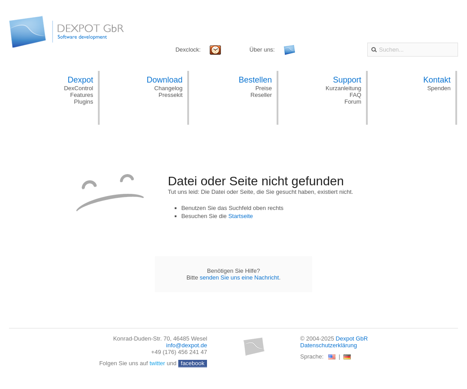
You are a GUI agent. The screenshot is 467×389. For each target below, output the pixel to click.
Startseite (240, 216)
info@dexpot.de (186, 345)
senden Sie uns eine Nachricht (239, 277)
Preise (264, 88)
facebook (193, 363)
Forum (352, 101)
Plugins (83, 101)
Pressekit (170, 95)
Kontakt (436, 79)
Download (164, 79)
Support (347, 79)
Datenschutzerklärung (328, 345)
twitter (157, 363)
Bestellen (255, 79)
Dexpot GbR (352, 338)
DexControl (78, 88)
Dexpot (80, 79)
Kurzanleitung (343, 88)
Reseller (261, 95)
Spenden (438, 88)
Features (81, 95)
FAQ (355, 95)
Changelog (168, 88)
